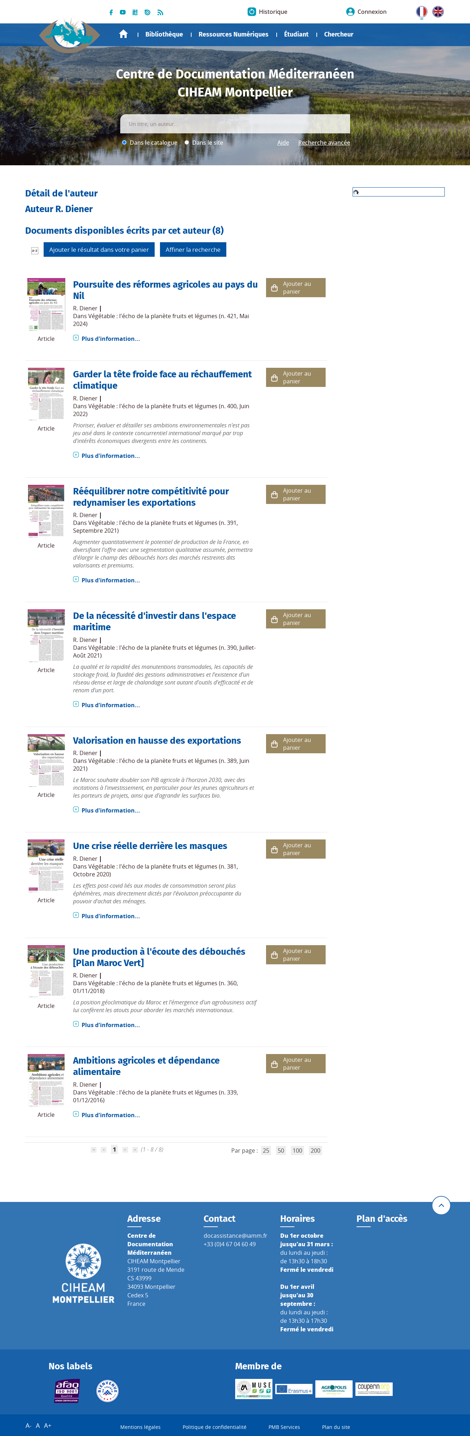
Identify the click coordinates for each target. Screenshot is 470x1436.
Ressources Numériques (234, 34)
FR (419, 10)
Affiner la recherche (193, 249)
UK (436, 10)
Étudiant (296, 34)
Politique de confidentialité (215, 1427)
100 (297, 1150)
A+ (47, 1425)
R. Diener (85, 308)
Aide (283, 142)
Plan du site (336, 1427)
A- (29, 1425)
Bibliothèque (164, 34)
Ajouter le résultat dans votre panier (99, 249)
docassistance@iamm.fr (235, 1236)
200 (315, 1150)
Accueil (123, 33)
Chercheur (338, 34)
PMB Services (284, 1427)
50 (281, 1150)
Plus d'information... (111, 339)
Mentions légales (140, 1427)
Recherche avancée (324, 142)
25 (266, 1150)
